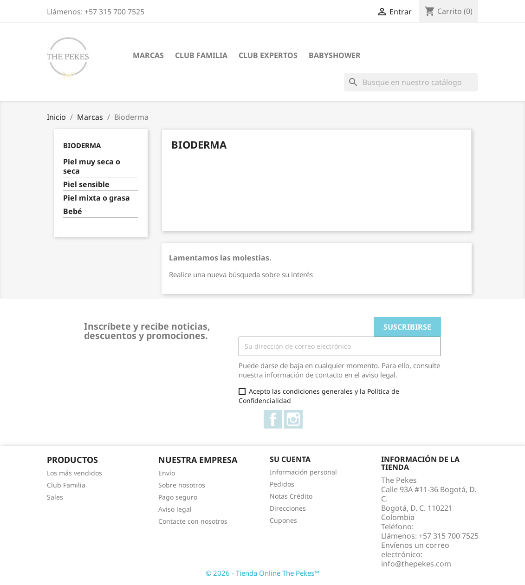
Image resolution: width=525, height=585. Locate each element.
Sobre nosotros (181, 485)
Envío (166, 472)
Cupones (283, 520)
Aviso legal (175, 509)
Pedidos (282, 484)
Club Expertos (268, 55)
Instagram (293, 419)
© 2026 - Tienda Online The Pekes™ (263, 573)
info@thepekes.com (416, 564)
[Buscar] (411, 82)
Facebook (273, 419)
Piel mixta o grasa (96, 198)
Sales (55, 497)
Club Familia (201, 55)
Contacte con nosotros (192, 521)
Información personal (303, 472)
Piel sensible (86, 184)
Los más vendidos (74, 472)
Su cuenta (290, 459)
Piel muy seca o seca (91, 166)
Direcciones (288, 508)
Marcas (148, 55)
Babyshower (335, 55)
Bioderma (82, 145)
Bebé (72, 211)
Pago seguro (177, 497)
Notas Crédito (291, 496)
